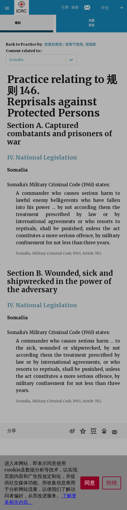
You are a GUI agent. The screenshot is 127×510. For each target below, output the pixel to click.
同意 (89, 483)
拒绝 (111, 483)
